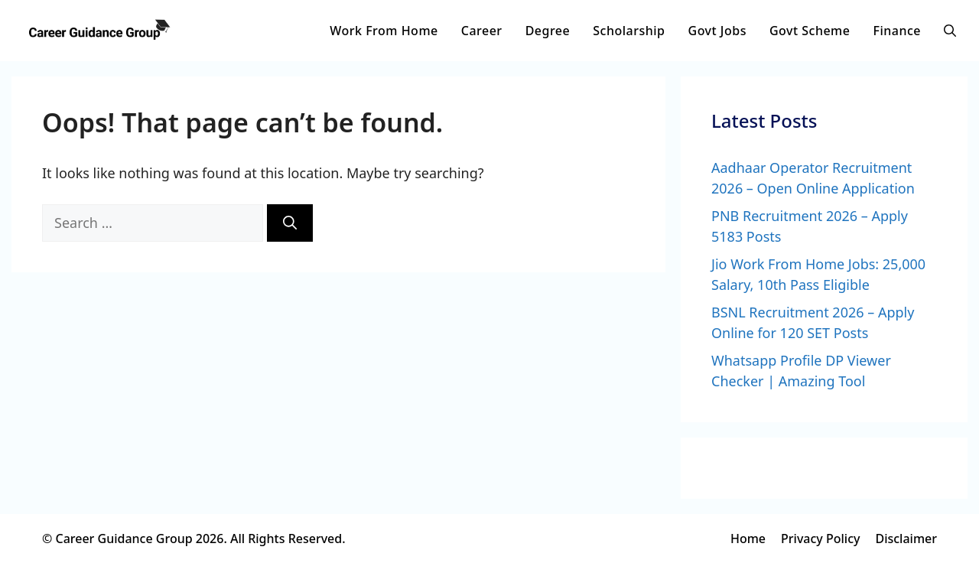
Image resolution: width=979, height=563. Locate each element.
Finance (897, 30)
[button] (950, 31)
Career (482, 30)
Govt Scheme (810, 30)
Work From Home (383, 30)
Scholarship (629, 30)
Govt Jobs (717, 30)
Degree (548, 30)
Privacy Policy (820, 538)
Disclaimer (906, 538)
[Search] (290, 223)
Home (748, 538)
